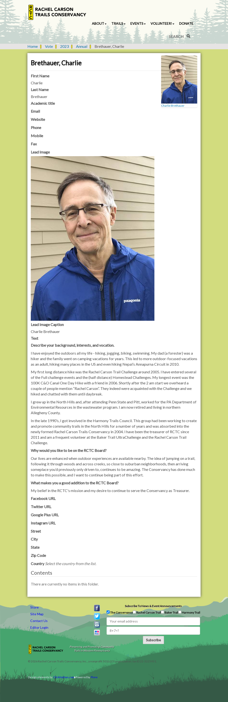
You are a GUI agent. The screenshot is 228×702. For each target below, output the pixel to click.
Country (63, 563)
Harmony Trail (189, 612)
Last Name (40, 89)
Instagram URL (43, 523)
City (34, 539)
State (35, 547)
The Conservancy (120, 612)
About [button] (99, 23)
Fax (34, 144)
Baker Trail (169, 612)
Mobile (37, 135)
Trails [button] (118, 23)
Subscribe (153, 640)
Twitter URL (41, 506)
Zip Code (38, 555)
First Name (40, 76)
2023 (64, 46)
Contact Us (39, 621)
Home (32, 46)
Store (34, 607)
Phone (36, 127)
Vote (49, 46)
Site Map (37, 614)
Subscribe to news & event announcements (153, 606)
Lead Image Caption (47, 324)
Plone (94, 677)
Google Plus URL (45, 514)
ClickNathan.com (63, 677)
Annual (81, 46)
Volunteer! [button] (162, 23)
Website (38, 119)
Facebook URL (43, 498)
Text (34, 338)
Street (36, 531)
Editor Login (39, 627)
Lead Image (40, 152)
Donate (186, 23)
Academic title (43, 103)
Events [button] (138, 23)
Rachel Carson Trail (147, 612)
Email (35, 111)
